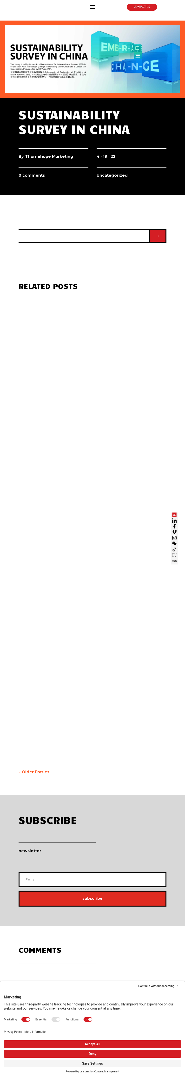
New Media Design (80, 948)
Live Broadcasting (27, 977)
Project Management (133, 948)
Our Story (23, 931)
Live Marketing (130, 923)
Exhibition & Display (133, 931)
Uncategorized (112, 175)
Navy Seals (24, 948)
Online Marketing (27, 969)
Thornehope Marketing (49, 156)
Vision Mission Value (29, 939)
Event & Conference (132, 939)
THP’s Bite (127, 977)
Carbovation (77, 969)
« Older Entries (34, 684)
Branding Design (79, 939)
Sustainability (77, 977)
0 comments (32, 175)
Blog (125, 969)
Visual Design (77, 923)
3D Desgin (76, 931)
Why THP (23, 923)
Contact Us (141, 7)
